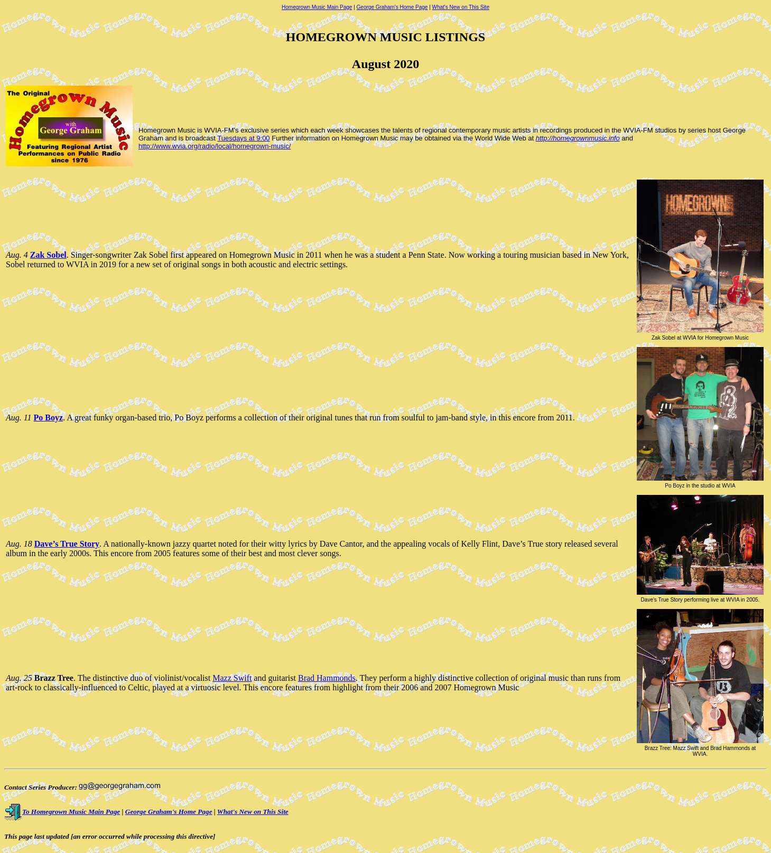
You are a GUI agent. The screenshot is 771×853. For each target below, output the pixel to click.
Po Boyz (48, 417)
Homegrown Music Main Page (317, 7)
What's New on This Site (460, 7)
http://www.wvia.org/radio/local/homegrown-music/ (214, 146)
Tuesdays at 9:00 (243, 138)
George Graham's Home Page (392, 7)
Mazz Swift (232, 677)
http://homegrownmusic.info (578, 138)
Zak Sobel (48, 254)
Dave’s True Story (66, 543)
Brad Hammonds (327, 677)
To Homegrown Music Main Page (62, 811)
